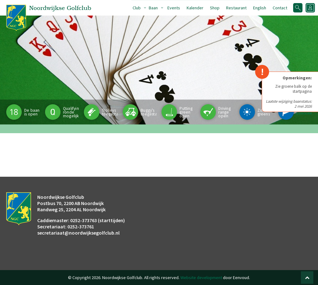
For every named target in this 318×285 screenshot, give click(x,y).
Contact (280, 8)
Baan (153, 8)
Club (137, 8)
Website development (201, 277)
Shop (215, 8)
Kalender (195, 8)
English (259, 8)
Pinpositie (305, 112)
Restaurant (236, 8)
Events (173, 8)
